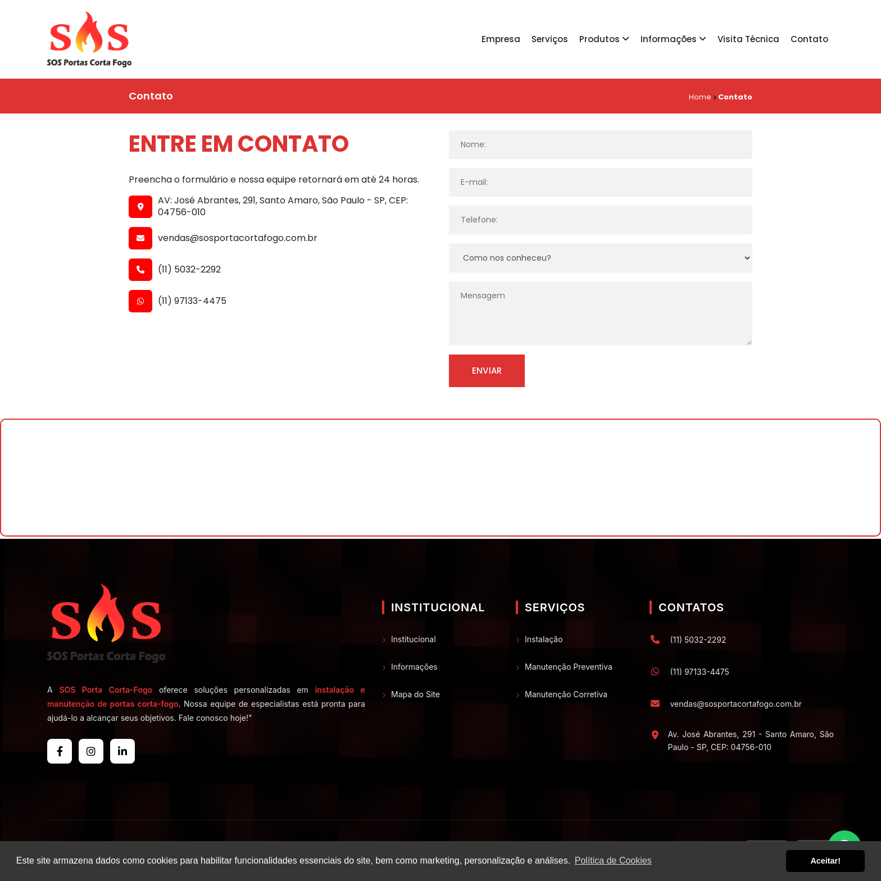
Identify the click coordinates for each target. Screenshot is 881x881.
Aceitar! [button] (825, 860)
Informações (673, 39)
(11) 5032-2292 (189, 270)
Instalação (544, 639)
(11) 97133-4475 (192, 301)
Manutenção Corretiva (566, 694)
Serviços (550, 39)
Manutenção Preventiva (568, 666)
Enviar (487, 370)
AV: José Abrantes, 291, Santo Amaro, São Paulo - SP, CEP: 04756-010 (283, 207)
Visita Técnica (748, 39)
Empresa (501, 39)
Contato (809, 39)
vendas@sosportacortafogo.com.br (237, 238)
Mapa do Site (415, 694)
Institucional (413, 639)
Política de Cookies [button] (613, 860)
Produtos (604, 39)
